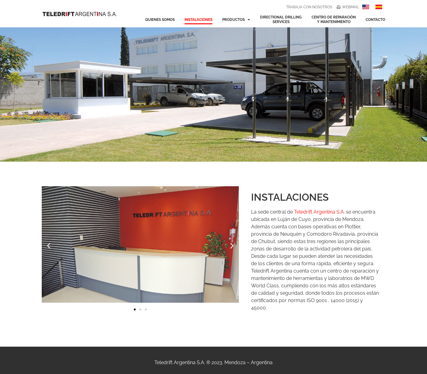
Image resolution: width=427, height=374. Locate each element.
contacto (375, 20)
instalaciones (198, 20)
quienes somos (160, 20)
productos (236, 19)
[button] (48, 246)
